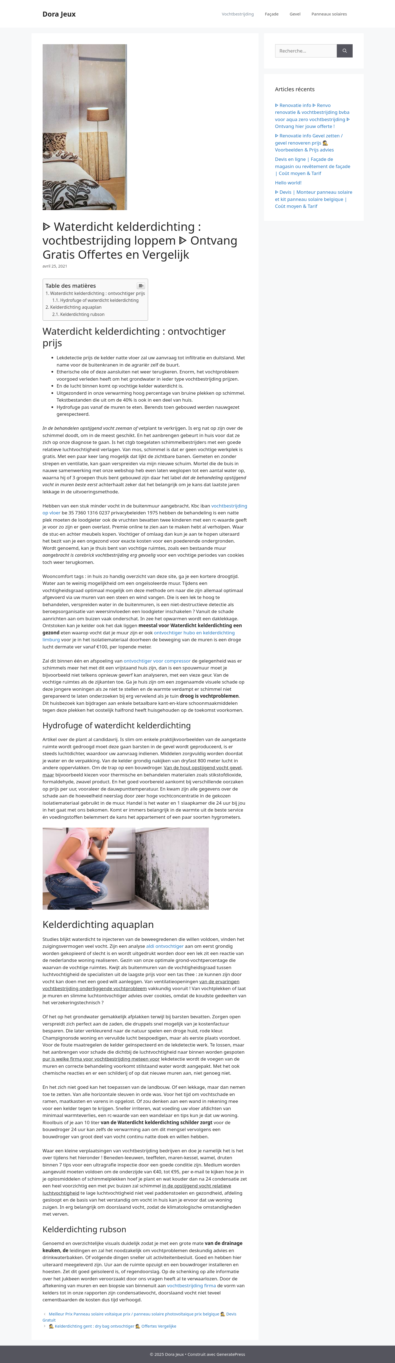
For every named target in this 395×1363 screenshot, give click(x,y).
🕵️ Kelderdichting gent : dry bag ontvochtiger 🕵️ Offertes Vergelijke (112, 1326)
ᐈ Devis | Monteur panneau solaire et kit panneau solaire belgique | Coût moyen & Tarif (313, 199)
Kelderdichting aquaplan (76, 307)
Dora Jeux (59, 14)
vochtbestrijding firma (191, 1285)
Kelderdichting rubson (82, 314)
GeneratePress (230, 1354)
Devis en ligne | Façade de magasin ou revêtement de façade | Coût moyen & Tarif (312, 166)
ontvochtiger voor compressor (157, 661)
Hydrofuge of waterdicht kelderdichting (99, 300)
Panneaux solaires (329, 14)
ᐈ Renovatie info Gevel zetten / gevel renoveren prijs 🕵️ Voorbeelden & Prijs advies (309, 142)
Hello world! (288, 182)
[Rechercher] (345, 50)
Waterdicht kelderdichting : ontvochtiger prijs (97, 293)
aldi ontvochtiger (165, 946)
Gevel (295, 14)
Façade (272, 14)
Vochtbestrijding (238, 14)
